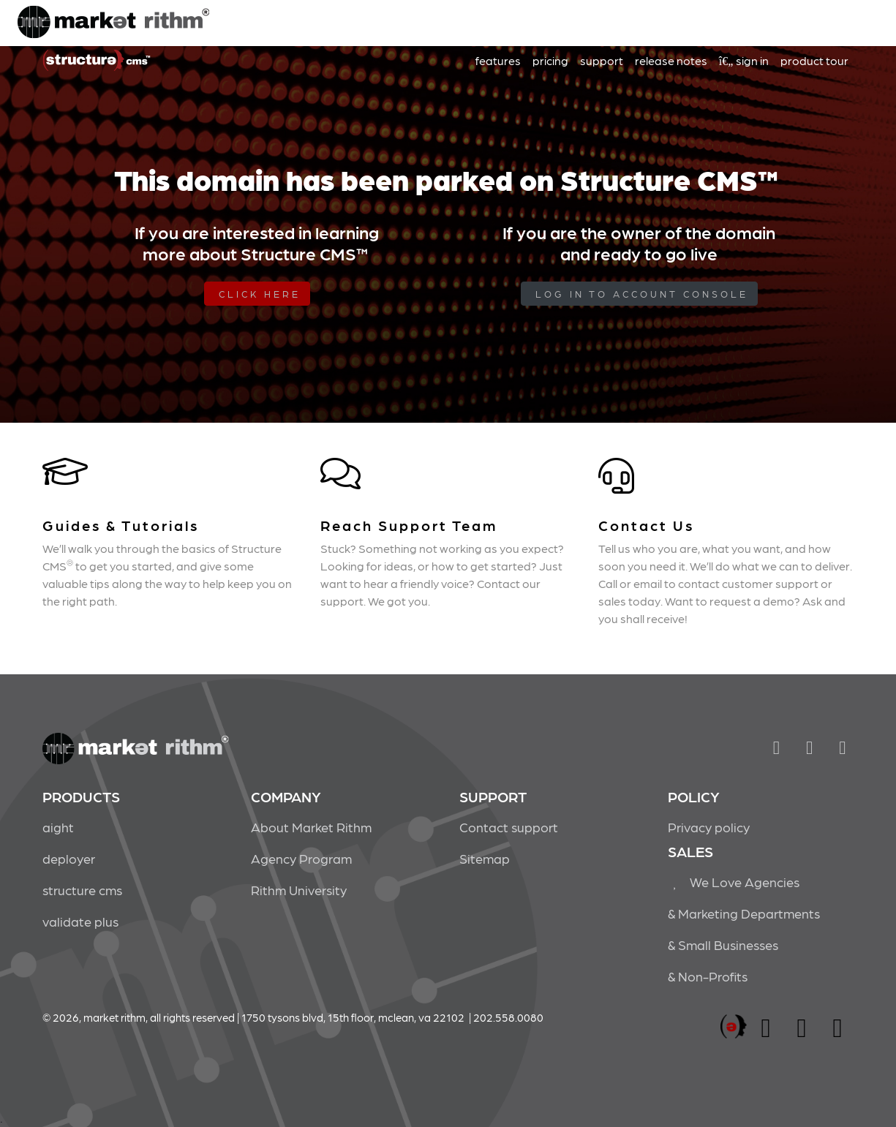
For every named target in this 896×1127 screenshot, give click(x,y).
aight (58, 826)
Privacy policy (709, 826)
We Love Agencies (734, 881)
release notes (671, 60)
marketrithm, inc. (733, 1027)
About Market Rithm (311, 826)
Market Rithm (113, 23)
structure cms (82, 889)
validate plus (80, 921)
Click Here (260, 293)
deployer (68, 858)
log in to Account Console (641, 293)
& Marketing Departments (744, 913)
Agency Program (301, 858)
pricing (550, 60)
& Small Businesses (723, 944)
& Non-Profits (708, 976)
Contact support (508, 826)
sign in (744, 60)
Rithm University (299, 889)
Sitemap (484, 858)
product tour (814, 60)
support (601, 60)
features (498, 60)
